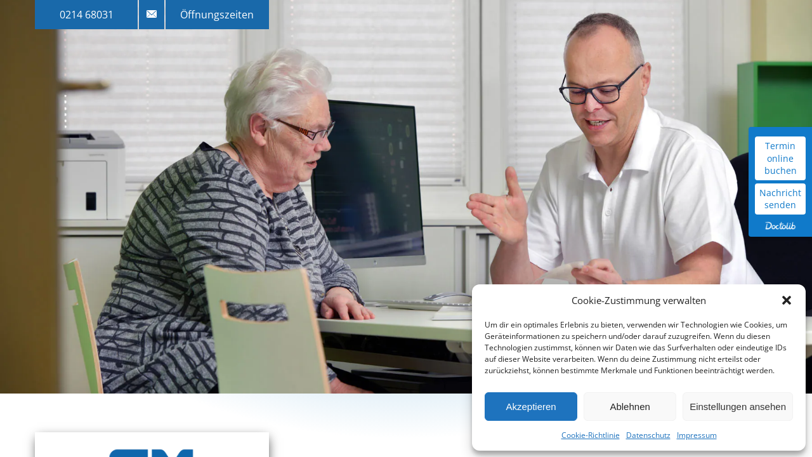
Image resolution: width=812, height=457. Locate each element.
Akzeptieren (531, 406)
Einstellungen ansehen (738, 406)
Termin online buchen (780, 158)
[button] (786, 300)
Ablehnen (630, 406)
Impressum (697, 435)
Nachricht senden (780, 199)
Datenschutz (648, 435)
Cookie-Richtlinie (590, 435)
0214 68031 (87, 15)
